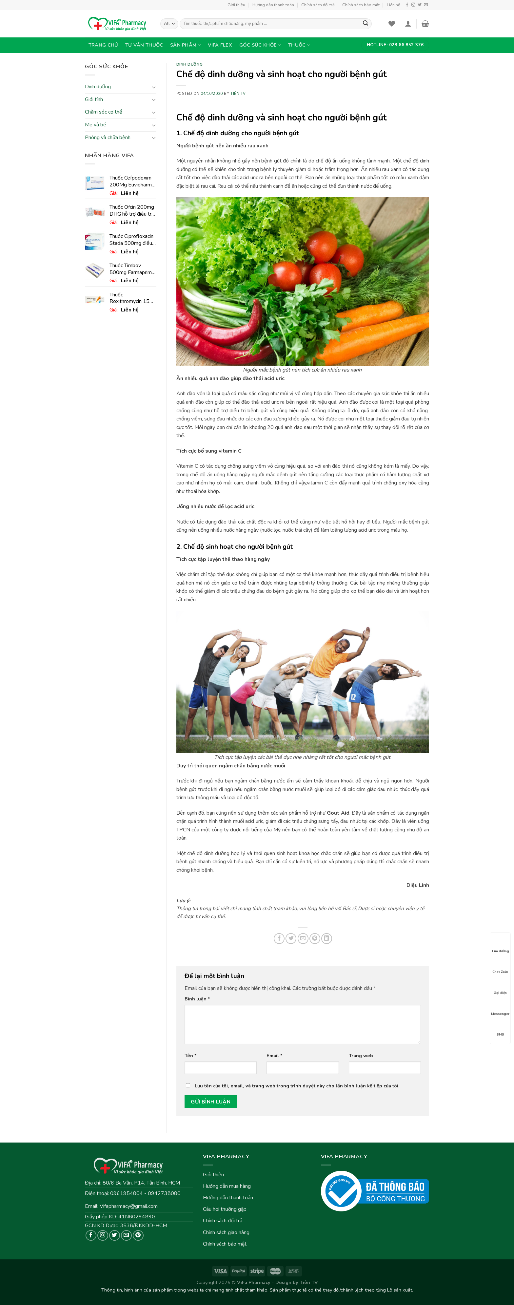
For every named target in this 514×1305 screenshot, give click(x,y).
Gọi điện (500, 987)
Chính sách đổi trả (318, 5)
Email (275, 1055)
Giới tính (94, 99)
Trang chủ (103, 45)
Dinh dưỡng (98, 87)
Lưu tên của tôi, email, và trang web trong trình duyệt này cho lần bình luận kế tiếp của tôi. (297, 1085)
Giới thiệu (236, 5)
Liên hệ (393, 5)
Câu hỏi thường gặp (225, 1209)
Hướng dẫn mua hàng (227, 1186)
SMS (500, 1028)
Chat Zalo (500, 966)
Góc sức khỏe (260, 45)
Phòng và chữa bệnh (107, 137)
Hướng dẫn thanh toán (273, 5)
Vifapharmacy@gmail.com (129, 1206)
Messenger (500, 1008)
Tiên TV (238, 93)
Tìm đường (500, 945)
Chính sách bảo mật (361, 5)
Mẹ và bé (95, 124)
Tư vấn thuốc (144, 45)
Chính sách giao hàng (226, 1232)
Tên (191, 1055)
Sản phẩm (185, 45)
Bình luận (197, 998)
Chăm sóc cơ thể (103, 112)
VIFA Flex (220, 45)
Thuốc (299, 45)
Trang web (361, 1055)
